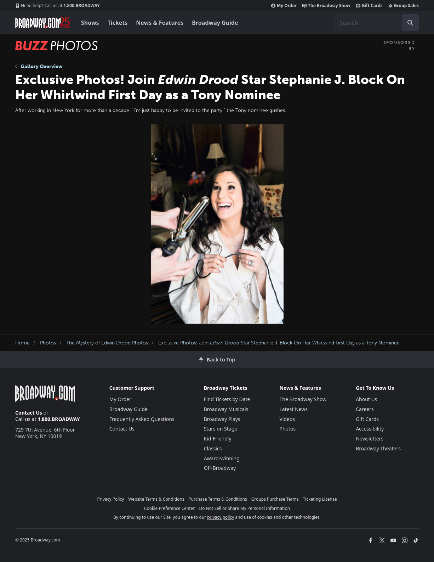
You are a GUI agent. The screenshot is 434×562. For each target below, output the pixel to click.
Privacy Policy (110, 499)
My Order (284, 6)
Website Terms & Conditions (156, 499)
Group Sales (403, 6)
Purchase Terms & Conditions (218, 499)
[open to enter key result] (410, 22)
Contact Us (28, 412)
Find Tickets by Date (227, 399)
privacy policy (220, 517)
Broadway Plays (222, 419)
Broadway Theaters (378, 448)
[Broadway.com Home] (42, 22)
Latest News (293, 409)
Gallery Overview (39, 66)
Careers (364, 409)
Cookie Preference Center (169, 508)
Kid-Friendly (218, 438)
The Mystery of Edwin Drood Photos (107, 343)
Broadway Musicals (226, 409)
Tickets (118, 23)
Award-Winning (222, 458)
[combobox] (376, 22)
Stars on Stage (221, 428)
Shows (90, 23)
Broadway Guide (215, 23)
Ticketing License (320, 499)
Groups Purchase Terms (275, 499)
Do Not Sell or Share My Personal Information (244, 508)
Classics (213, 448)
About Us (366, 399)
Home (22, 343)
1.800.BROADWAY (57, 6)
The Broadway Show (326, 6)
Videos (287, 419)
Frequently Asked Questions (142, 419)
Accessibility (370, 428)
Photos (48, 343)
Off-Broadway (220, 468)
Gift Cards (369, 6)
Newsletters (369, 438)
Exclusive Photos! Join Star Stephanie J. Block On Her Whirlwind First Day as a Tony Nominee (279, 343)
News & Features (159, 23)
